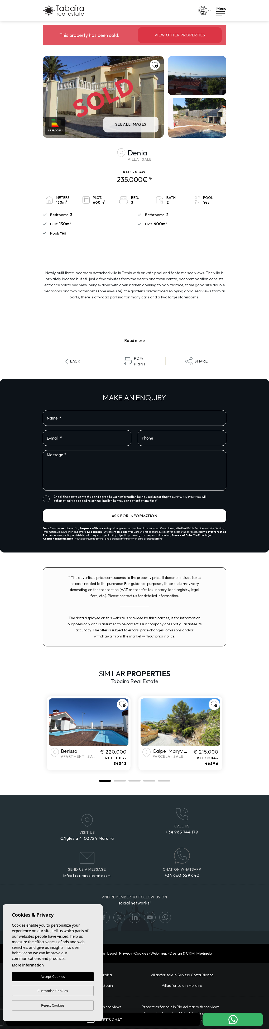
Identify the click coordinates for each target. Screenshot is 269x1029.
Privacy (125, 953)
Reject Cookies (52, 1005)
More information (28, 965)
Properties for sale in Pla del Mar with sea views (180, 1006)
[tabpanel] (89, 733)
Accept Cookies (53, 976)
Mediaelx (204, 953)
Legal (112, 953)
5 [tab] (164, 781)
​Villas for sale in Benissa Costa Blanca (182, 975)
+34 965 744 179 (182, 832)
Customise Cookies (52, 990)
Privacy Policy (186, 497)
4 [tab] (149, 781)
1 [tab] (105, 781)
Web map (158, 953)
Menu (221, 11)
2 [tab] (120, 781)
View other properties (180, 34)
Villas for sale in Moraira (182, 985)
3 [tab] (134, 781)
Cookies (141, 953)
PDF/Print (135, 361)
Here (159, 538)
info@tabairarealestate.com (87, 876)
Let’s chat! (103, 1019)
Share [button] (196, 361)
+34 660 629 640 (182, 875)
